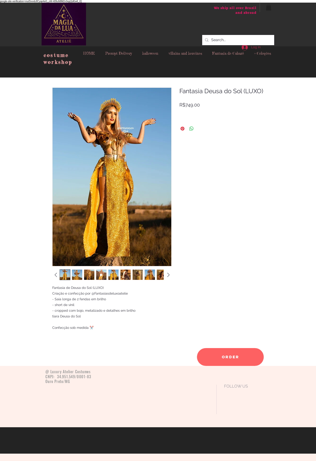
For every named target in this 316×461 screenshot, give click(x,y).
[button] (268, 7)
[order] (230, 357)
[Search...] (237, 40)
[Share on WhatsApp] (191, 128)
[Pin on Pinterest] (182, 128)
